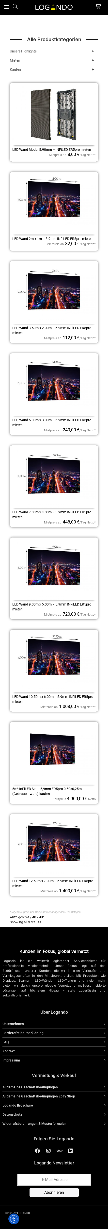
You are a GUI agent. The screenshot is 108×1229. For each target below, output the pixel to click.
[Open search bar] (15, 6)
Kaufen (53, 69)
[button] (6, 6)
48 (34, 917)
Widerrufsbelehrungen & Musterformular (34, 1124)
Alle (42, 917)
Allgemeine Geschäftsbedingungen (30, 1087)
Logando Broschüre (17, 1105)
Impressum (11, 1060)
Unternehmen (13, 1024)
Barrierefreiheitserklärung (23, 1033)
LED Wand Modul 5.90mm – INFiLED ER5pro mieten (51, 150)
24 (27, 917)
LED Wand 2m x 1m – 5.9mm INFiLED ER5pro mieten (52, 239)
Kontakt (8, 1051)
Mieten (53, 60)
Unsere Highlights (53, 51)
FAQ (5, 1042)
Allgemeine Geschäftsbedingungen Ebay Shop (38, 1096)
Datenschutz (12, 1114)
